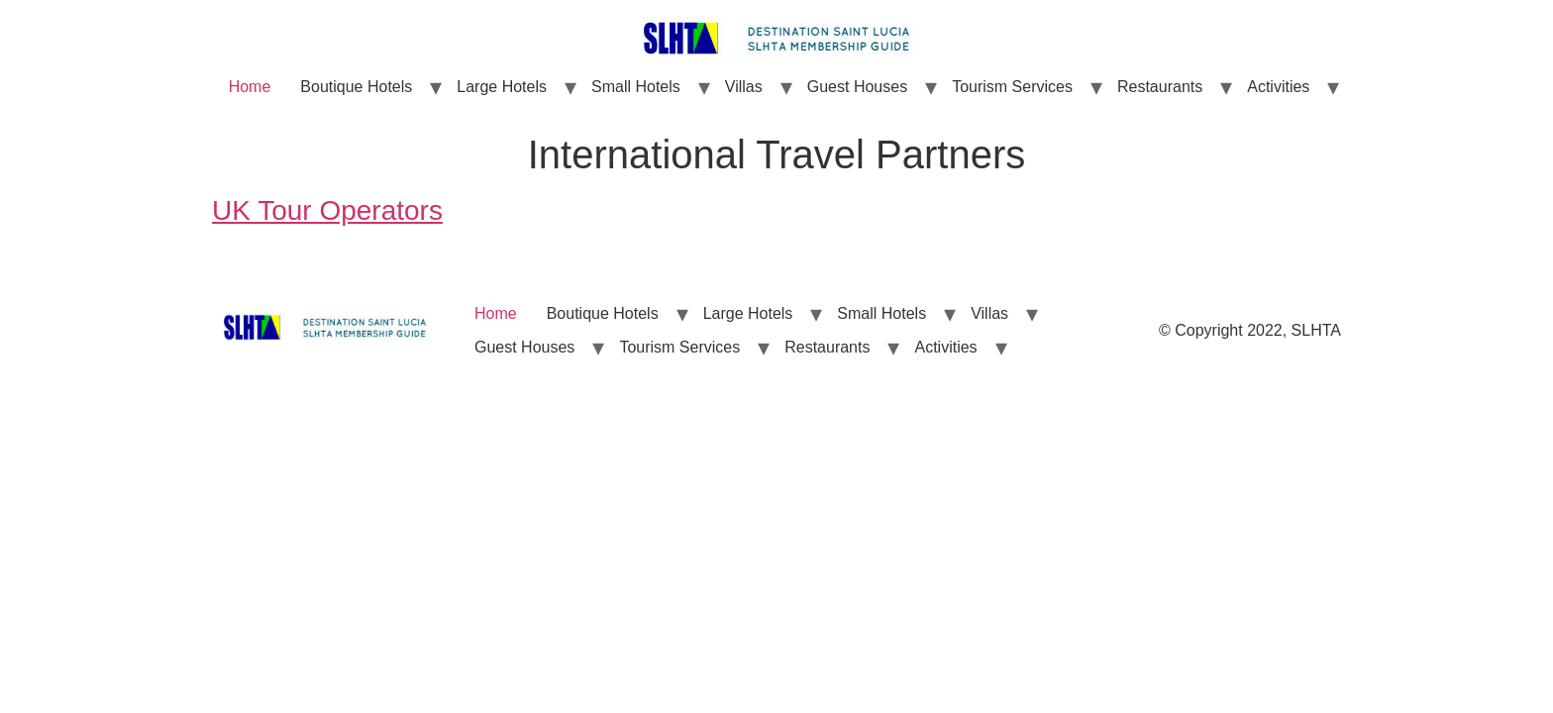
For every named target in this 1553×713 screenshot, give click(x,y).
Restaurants (1159, 86)
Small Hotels (635, 86)
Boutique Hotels (356, 86)
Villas (744, 86)
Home (250, 86)
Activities (1278, 86)
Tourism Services (1012, 86)
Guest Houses (857, 86)
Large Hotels (502, 86)
